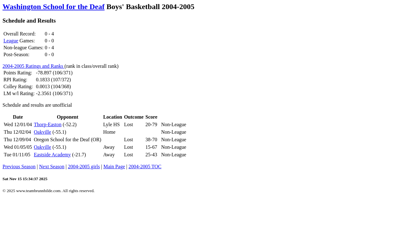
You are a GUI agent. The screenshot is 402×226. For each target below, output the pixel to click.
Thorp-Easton (48, 124)
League (10, 40)
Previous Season (19, 166)
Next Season (51, 166)
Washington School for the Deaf (54, 7)
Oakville (42, 132)
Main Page (114, 166)
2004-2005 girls (84, 166)
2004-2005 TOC (144, 166)
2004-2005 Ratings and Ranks (33, 66)
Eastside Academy (52, 154)
